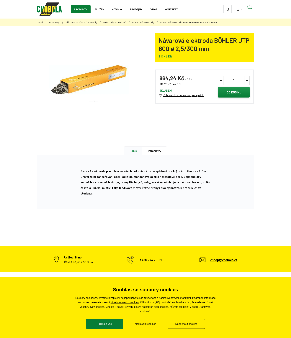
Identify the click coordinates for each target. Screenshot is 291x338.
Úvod (40, 22)
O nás (153, 9)
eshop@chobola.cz (223, 260)
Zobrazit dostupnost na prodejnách (183, 95)
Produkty (80, 9)
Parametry (154, 150)
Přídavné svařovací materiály (81, 22)
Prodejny (136, 9)
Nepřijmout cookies (186, 323)
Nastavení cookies (145, 323)
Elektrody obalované (114, 22)
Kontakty (171, 9)
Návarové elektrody (143, 22)
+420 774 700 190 (153, 260)
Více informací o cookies (125, 302)
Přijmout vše (104, 323)
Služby (99, 9)
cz (226, 9)
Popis (133, 150)
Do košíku (234, 92)
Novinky (117, 9)
